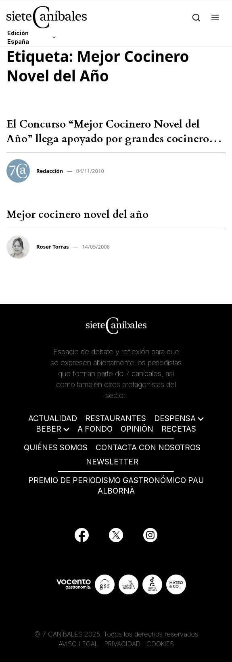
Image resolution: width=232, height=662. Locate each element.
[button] (215, 17)
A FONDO (95, 429)
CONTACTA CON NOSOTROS (148, 447)
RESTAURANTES (115, 418)
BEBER (48, 429)
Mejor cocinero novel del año (77, 214)
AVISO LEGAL (78, 644)
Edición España (18, 37)
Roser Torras (52, 246)
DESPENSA (175, 418)
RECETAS (178, 429)
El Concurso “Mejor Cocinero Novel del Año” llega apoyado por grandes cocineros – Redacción (114, 139)
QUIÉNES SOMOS (56, 447)
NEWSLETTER (112, 461)
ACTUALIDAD (52, 418)
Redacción (49, 171)
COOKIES (160, 644)
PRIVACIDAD (123, 644)
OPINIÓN (137, 429)
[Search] (196, 17)
